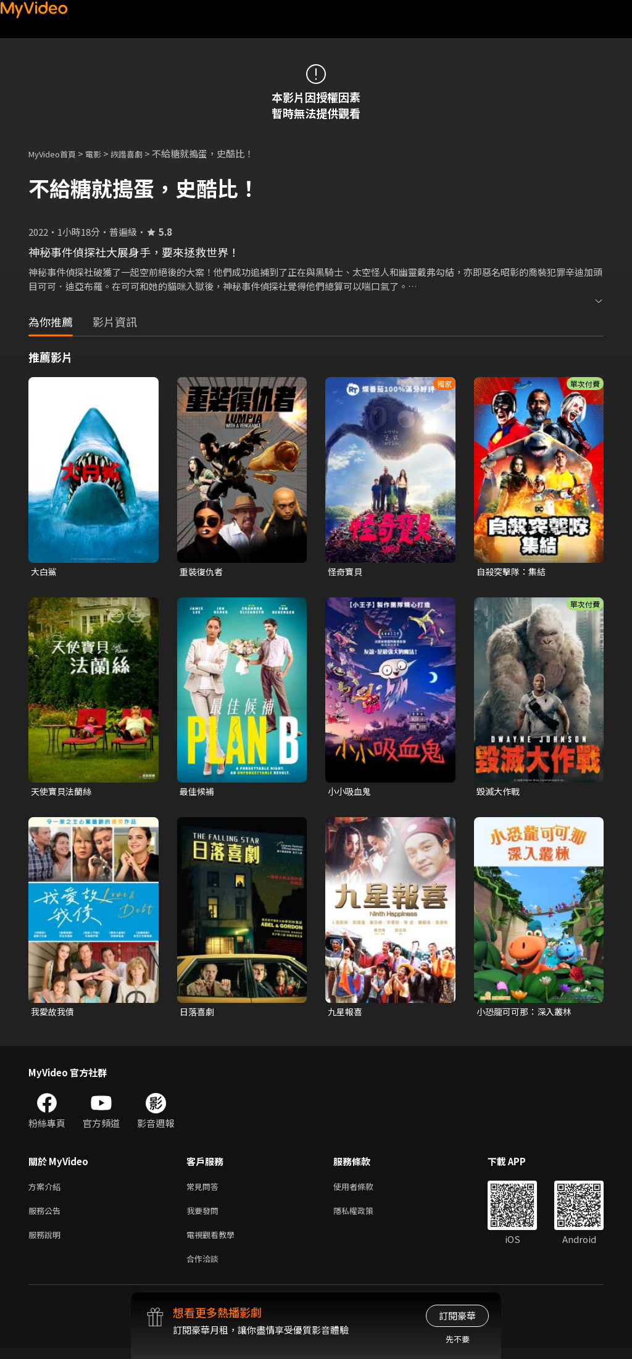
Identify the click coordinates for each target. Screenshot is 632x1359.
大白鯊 (45, 571)
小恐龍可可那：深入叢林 (527, 1014)
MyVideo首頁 (56, 153)
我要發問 (204, 1216)
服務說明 (46, 1242)
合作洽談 (204, 1268)
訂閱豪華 (457, 1315)
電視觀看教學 (214, 1242)
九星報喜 (346, 1014)
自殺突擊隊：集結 (513, 571)
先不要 (458, 1339)
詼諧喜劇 (140, 153)
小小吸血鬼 (351, 792)
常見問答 (204, 1190)
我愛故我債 (54, 1014)
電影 (103, 153)
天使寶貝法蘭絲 (63, 792)
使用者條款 (364, 1190)
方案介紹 (46, 1190)
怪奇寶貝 (346, 571)
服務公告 (46, 1216)
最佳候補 (198, 792)
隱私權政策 (364, 1216)
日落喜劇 (198, 1014)
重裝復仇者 (203, 571)
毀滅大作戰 (499, 792)
